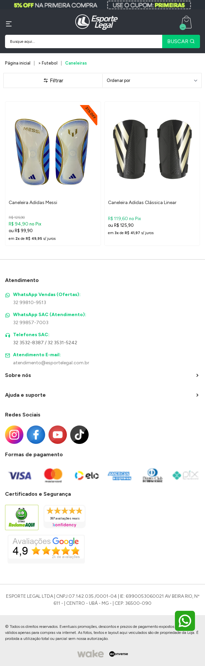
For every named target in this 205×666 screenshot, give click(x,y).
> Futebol (48, 63)
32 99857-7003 (30, 322)
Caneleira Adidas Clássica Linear (142, 202)
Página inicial (17, 63)
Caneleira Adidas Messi (33, 202)
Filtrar (53, 80)
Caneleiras (76, 63)
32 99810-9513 (29, 302)
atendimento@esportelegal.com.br (51, 363)
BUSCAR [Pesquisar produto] (181, 41)
